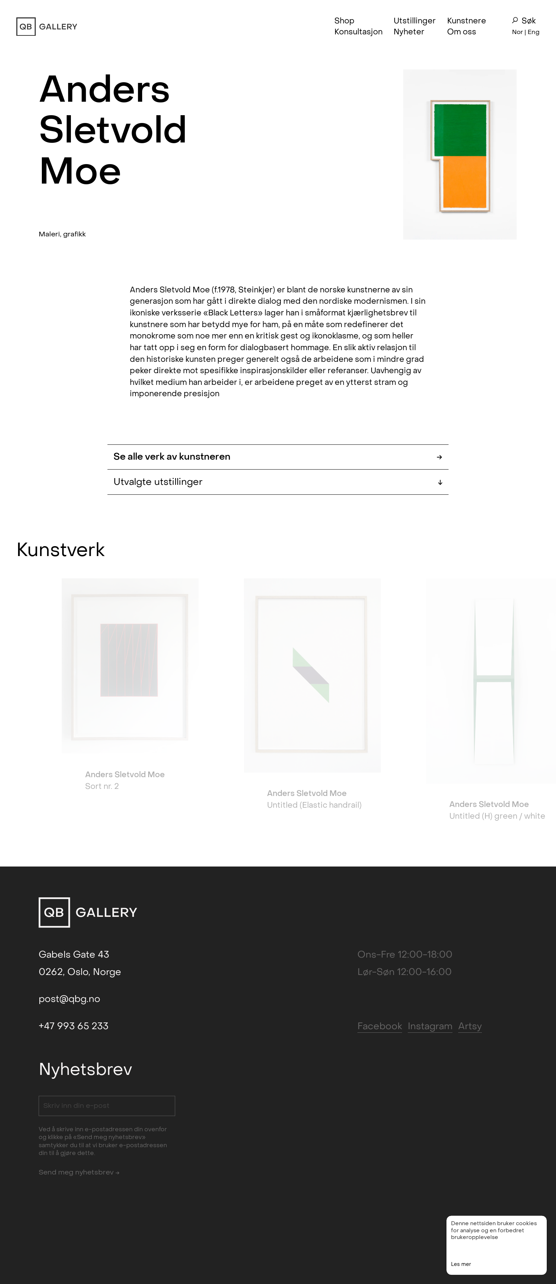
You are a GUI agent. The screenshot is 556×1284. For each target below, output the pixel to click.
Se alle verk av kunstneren (278, 457)
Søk (523, 21)
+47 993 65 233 (74, 1026)
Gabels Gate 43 (74, 955)
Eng (534, 32)
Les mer (461, 1270)
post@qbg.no (69, 999)
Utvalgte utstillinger (278, 482)
